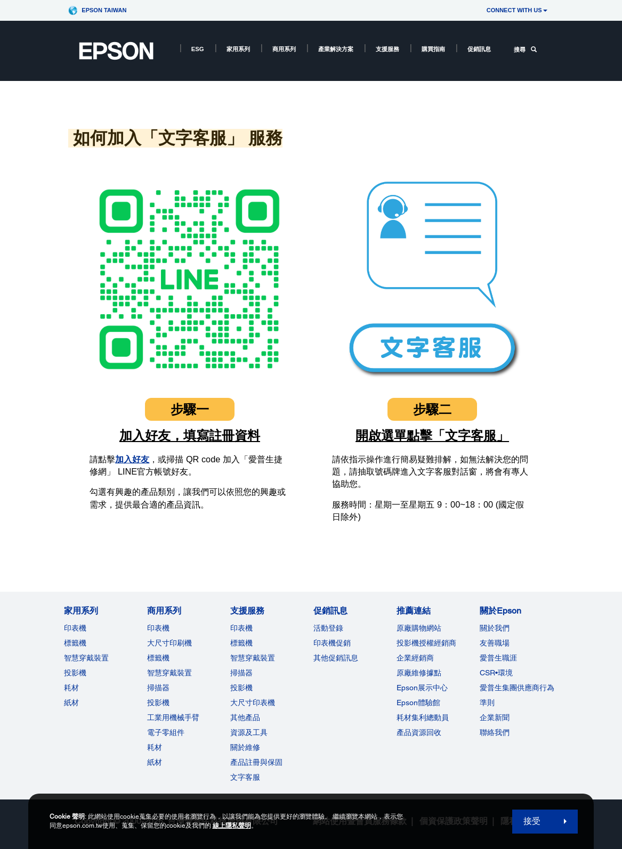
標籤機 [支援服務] (241, 643)
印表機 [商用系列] (158, 628)
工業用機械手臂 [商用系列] (173, 717)
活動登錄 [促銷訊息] (328, 628)
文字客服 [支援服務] (245, 777)
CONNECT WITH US (517, 10)
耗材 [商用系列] (154, 747)
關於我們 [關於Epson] (495, 628)
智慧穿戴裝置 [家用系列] (86, 658)
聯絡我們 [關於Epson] (495, 732)
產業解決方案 (335, 49)
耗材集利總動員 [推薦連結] (423, 717)
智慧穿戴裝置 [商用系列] (169, 672)
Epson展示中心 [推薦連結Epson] (422, 687)
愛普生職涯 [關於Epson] (498, 658)
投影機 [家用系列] (75, 672)
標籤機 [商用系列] (158, 658)
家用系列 (238, 49)
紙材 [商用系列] (154, 762)
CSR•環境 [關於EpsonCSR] (496, 672)
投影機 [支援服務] (241, 687)
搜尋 (525, 49)
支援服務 (387, 49)
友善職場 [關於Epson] (495, 643)
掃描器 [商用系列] (158, 687)
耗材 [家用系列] (71, 687)
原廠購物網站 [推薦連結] (419, 628)
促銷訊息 (479, 49)
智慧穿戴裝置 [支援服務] (252, 658)
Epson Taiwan (104, 10)
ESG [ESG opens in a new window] (197, 49)
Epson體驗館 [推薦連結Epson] (418, 702)
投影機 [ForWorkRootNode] (158, 702)
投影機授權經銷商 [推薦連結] (426, 643)
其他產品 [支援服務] (245, 717)
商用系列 (284, 49)
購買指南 (433, 49)
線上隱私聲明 (232, 825)
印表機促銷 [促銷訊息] (332, 643)
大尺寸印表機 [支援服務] (252, 702)
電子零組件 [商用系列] (165, 732)
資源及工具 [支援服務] (249, 732)
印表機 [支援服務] (241, 628)
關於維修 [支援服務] (245, 747)
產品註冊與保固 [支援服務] (256, 762)
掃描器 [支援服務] (241, 672)
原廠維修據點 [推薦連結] (419, 672)
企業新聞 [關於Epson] (495, 717)
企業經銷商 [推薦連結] (415, 658)
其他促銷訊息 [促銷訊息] (335, 658)
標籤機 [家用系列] (75, 643)
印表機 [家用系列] (75, 628)
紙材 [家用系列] (71, 702)
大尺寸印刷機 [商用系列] (169, 643)
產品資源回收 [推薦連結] (419, 732)
